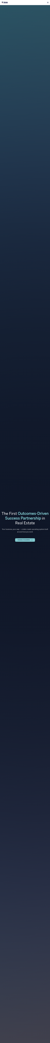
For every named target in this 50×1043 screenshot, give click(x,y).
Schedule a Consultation (25, 540)
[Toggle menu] (48, 2)
